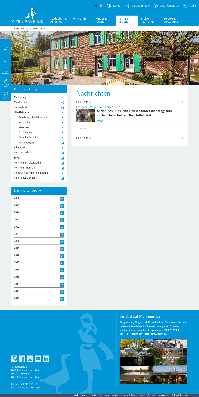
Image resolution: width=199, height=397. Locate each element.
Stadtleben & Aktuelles (58, 20)
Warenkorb (25, 127)
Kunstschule (20, 107)
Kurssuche (24, 122)
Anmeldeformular (28, 137)
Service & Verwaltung (171, 20)
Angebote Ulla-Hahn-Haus (33, 117)
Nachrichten (80, 395)
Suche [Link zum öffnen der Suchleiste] (192, 5)
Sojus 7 (18, 157)
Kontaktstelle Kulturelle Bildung (31, 172)
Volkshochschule (23, 152)
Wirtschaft (79, 18)
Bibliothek (19, 147)
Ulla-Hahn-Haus (38, 29)
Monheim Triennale (24, 167)
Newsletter (163, 395)
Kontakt (92, 395)
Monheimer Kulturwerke (27, 162)
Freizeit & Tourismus (147, 20)
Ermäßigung (25, 132)
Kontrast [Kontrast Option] (117, 5)
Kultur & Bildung (123, 20)
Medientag (20, 97)
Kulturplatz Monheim (25, 177)
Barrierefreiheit (147, 395)
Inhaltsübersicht (180, 395)
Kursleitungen (26, 142)
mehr (100, 121)
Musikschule (21, 102)
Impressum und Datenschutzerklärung (118, 395)
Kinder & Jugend (101, 20)
